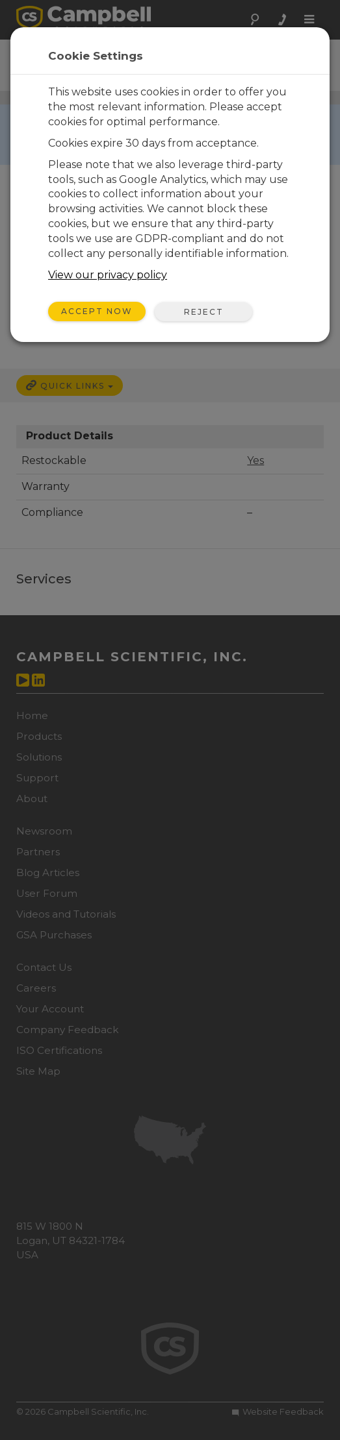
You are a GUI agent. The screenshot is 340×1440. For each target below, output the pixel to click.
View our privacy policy (107, 275)
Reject (204, 312)
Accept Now (97, 311)
